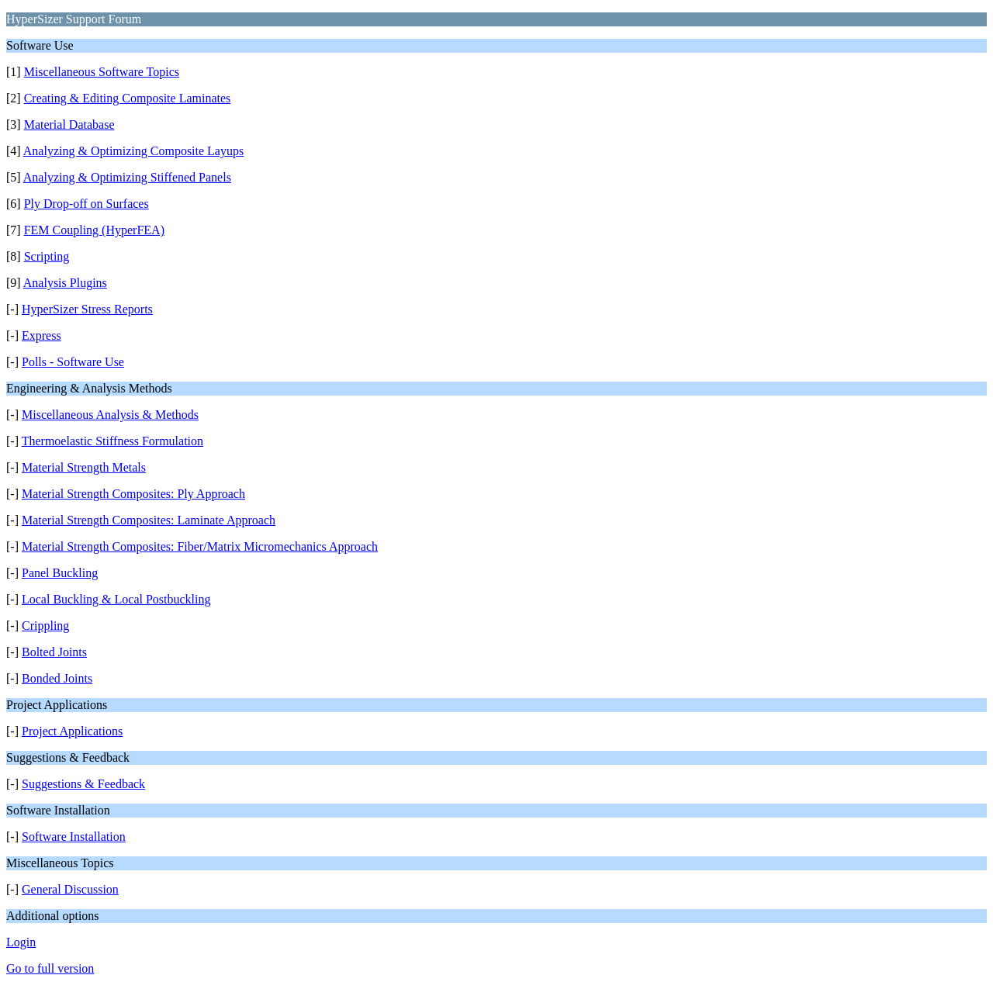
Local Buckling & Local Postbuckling (116, 599)
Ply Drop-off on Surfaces (86, 203)
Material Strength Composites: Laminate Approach (148, 520)
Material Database (69, 124)
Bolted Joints (54, 652)
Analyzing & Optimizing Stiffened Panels (127, 177)
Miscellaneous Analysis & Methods (110, 414)
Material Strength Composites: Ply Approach (133, 493)
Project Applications (72, 731)
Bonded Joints (57, 678)
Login (21, 942)
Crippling (45, 625)
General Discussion (70, 889)
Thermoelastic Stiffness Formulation (112, 441)
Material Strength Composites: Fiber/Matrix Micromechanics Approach (200, 546)
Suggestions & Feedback (83, 783)
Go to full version (50, 968)
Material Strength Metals (84, 467)
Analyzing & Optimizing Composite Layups (133, 150)
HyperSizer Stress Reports (87, 309)
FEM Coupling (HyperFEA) (94, 230)
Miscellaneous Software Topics (101, 71)
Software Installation (74, 836)
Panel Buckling (60, 572)
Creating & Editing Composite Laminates (127, 98)
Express (41, 335)
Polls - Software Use (73, 361)
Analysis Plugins (65, 282)
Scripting (47, 256)
